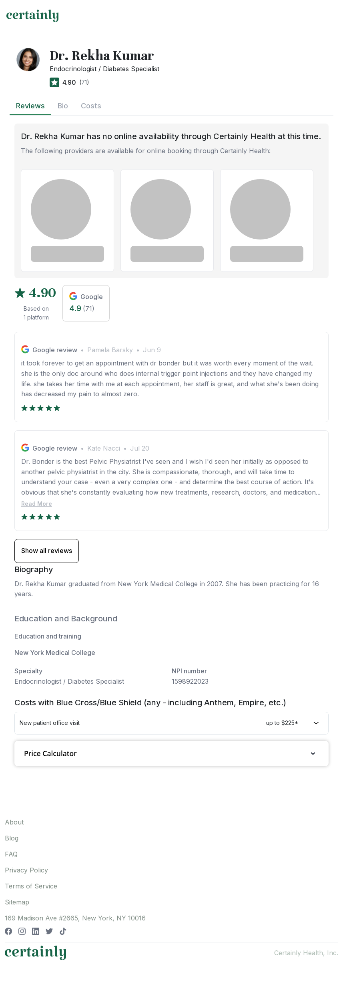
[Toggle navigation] (329, 15)
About (14, 822)
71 (84, 82)
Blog (11, 838)
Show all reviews (46, 551)
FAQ (11, 854)
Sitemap (17, 902)
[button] (171, 723)
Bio (63, 106)
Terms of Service (31, 886)
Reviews (30, 106)
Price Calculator (171, 753)
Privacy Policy (26, 870)
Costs (91, 106)
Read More (36, 503)
